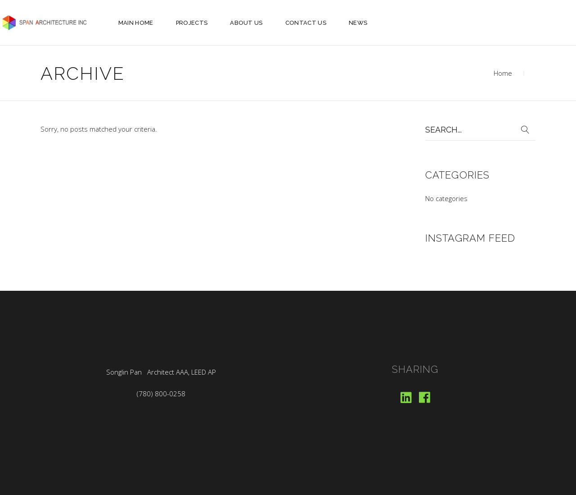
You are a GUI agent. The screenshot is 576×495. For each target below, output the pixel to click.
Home (503, 73)
